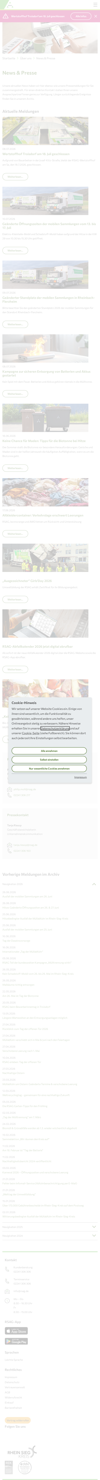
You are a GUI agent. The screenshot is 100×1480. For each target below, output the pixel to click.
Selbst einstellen (49, 759)
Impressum (80, 777)
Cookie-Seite (30, 733)
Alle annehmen (49, 750)
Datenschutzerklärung (55, 728)
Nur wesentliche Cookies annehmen (49, 768)
